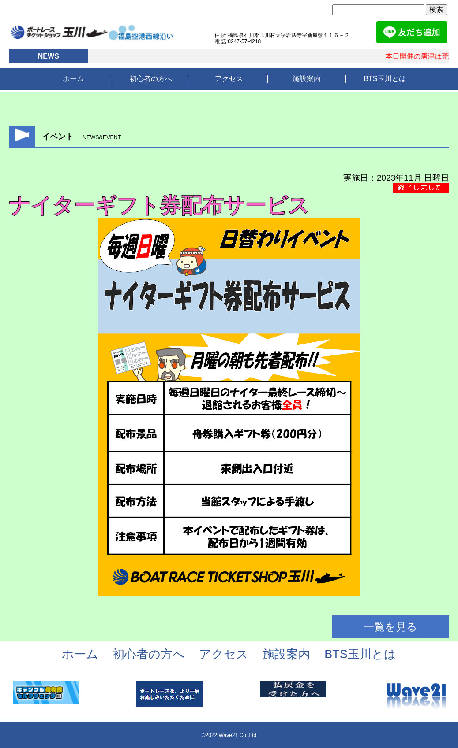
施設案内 (307, 78)
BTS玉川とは (384, 78)
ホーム (73, 78)
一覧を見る (390, 627)
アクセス (229, 78)
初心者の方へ (151, 78)
